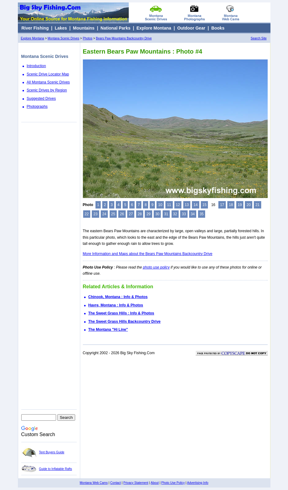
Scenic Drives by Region (47, 90)
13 (187, 205)
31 (166, 214)
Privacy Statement (135, 482)
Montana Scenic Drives (63, 38)
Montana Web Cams (94, 482)
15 (204, 205)
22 (87, 214)
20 (248, 205)
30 (157, 214)
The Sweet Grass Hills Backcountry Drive (124, 321)
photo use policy (156, 267)
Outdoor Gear (191, 28)
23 (95, 214)
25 (113, 214)
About (155, 482)
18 (231, 205)
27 (131, 214)
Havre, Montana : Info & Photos (115, 305)
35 (202, 214)
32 (175, 214)
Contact (115, 482)
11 (169, 205)
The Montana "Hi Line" (108, 329)
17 (222, 205)
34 (193, 214)
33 (184, 214)
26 (122, 214)
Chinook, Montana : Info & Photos (118, 297)
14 (195, 205)
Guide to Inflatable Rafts (55, 469)
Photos (87, 38)
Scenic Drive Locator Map (48, 74)
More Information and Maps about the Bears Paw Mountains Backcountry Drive (148, 254)
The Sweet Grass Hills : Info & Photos (121, 313)
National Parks (115, 28)
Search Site (259, 38)
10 (160, 205)
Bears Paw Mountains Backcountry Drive (124, 38)
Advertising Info (197, 482)
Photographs (37, 106)
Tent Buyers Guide (51, 452)
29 (148, 214)
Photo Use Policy (173, 482)
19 (240, 205)
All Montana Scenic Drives (48, 82)
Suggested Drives (41, 98)
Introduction (36, 66)
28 (140, 214)
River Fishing (35, 28)
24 (104, 214)
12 (178, 205)
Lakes (61, 28)
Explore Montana (153, 28)
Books (218, 28)
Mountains (84, 28)
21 (257, 205)
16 (213, 205)
